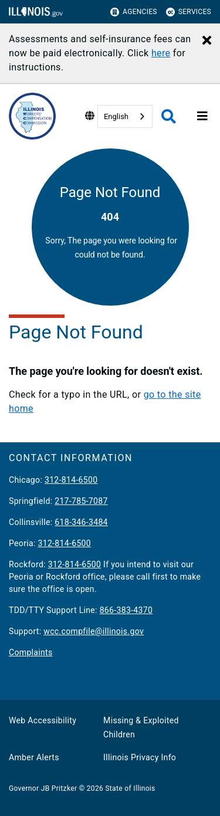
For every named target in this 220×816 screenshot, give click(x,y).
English (116, 116)
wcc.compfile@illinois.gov (93, 631)
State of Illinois (130, 788)
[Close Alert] (206, 41)
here (161, 53)
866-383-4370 (126, 610)
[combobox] (125, 116)
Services (188, 12)
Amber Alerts (34, 757)
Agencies (133, 12)
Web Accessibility (42, 720)
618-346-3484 (81, 522)
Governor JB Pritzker (43, 788)
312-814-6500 (71, 480)
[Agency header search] (168, 116)
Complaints (31, 652)
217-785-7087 (81, 501)
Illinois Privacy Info (139, 757)
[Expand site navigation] (202, 116)
